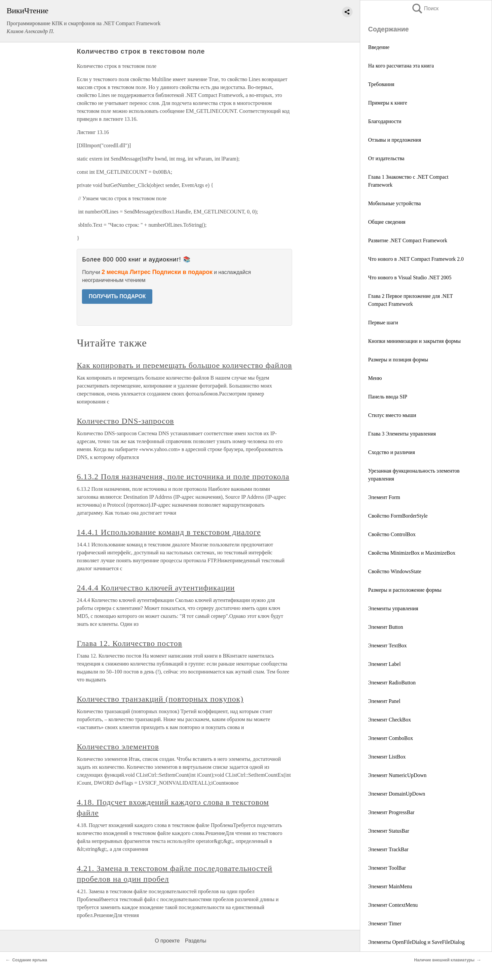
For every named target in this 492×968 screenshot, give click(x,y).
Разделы (195, 941)
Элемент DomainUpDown (396, 794)
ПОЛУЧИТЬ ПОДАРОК (117, 296)
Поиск (425, 8)
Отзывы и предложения (394, 140)
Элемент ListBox (387, 757)
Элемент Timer (384, 923)
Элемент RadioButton (392, 682)
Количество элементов (118, 746)
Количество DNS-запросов (125, 421)
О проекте (167, 941)
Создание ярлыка (29, 960)
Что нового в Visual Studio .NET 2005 (409, 277)
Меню (375, 378)
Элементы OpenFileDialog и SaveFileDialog (416, 942)
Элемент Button (385, 627)
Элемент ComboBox (390, 738)
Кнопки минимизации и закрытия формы (414, 341)
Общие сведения (386, 222)
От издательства (386, 158)
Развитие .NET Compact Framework (407, 240)
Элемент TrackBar (388, 849)
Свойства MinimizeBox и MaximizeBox (411, 553)
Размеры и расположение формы (404, 590)
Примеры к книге (387, 103)
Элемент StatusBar (388, 831)
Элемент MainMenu (390, 886)
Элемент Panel (384, 701)
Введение (379, 47)
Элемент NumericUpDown (397, 775)
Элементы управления (393, 608)
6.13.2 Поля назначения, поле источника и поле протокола (183, 476)
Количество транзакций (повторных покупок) (160, 699)
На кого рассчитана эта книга (401, 66)
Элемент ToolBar (387, 868)
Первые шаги (383, 322)
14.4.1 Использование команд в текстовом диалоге (169, 532)
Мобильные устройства (394, 203)
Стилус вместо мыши (392, 415)
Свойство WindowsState (394, 571)
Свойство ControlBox (392, 534)
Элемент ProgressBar (391, 812)
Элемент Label (384, 664)
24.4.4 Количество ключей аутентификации (156, 587)
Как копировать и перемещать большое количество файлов (184, 365)
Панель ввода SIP (387, 396)
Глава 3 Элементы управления (402, 434)
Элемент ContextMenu (393, 905)
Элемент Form (384, 497)
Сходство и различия (391, 452)
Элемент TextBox (387, 645)
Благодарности (384, 121)
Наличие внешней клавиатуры (444, 960)
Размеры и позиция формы (398, 359)
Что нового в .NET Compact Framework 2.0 (416, 259)
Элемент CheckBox (389, 719)
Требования (381, 84)
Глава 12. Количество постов (129, 643)
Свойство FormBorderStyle (398, 516)
